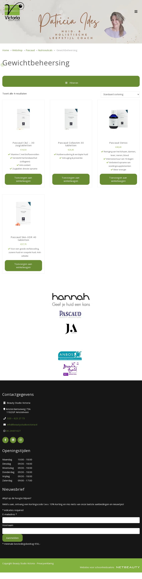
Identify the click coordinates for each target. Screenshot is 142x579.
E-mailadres (9, 514)
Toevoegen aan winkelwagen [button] (23, 179)
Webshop (17, 50)
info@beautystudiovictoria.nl (22, 424)
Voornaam (7, 525)
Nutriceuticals (45, 50)
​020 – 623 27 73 (16, 418)
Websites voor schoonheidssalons (110, 567)
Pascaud (30, 50)
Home (5, 50)
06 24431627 (13, 430)
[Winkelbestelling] (120, 94)
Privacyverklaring (45, 563)
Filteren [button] (71, 82)
